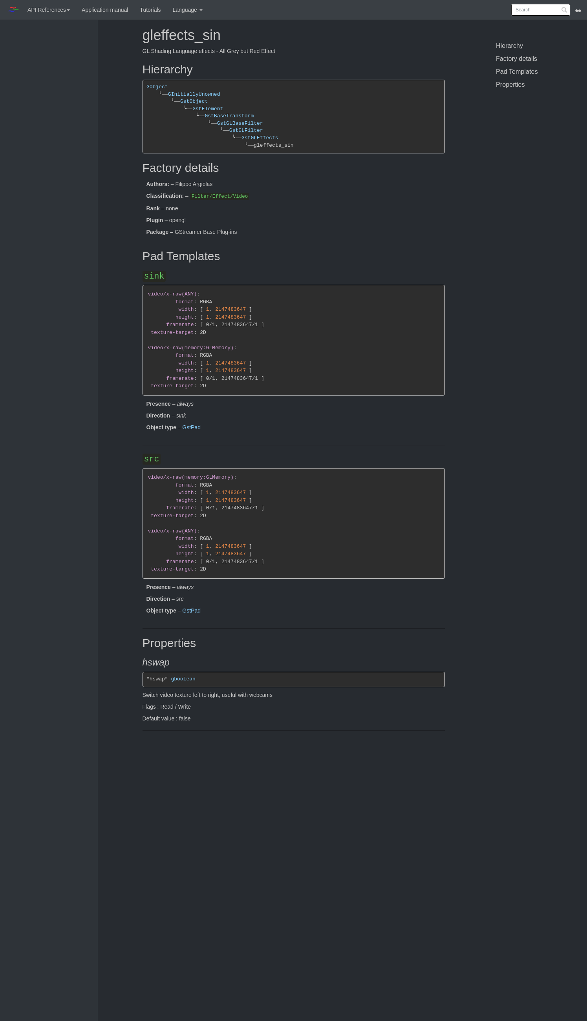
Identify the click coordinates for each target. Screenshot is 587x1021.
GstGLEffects (259, 138)
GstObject (194, 101)
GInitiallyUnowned (194, 94)
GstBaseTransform (229, 116)
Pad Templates (517, 71)
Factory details (516, 58)
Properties (510, 84)
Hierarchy (509, 45)
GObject (157, 87)
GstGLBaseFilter (240, 123)
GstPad (191, 427)
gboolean (183, 679)
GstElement (207, 109)
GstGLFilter (246, 130)
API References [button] (48, 10)
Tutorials (150, 10)
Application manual (105, 10)
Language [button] (188, 10)
